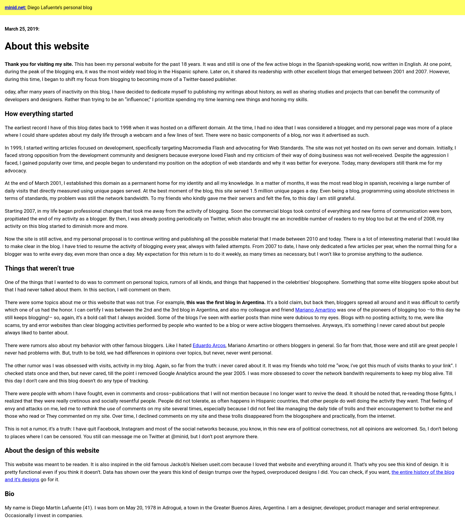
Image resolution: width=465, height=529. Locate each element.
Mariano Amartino (315, 310)
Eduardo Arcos (209, 345)
